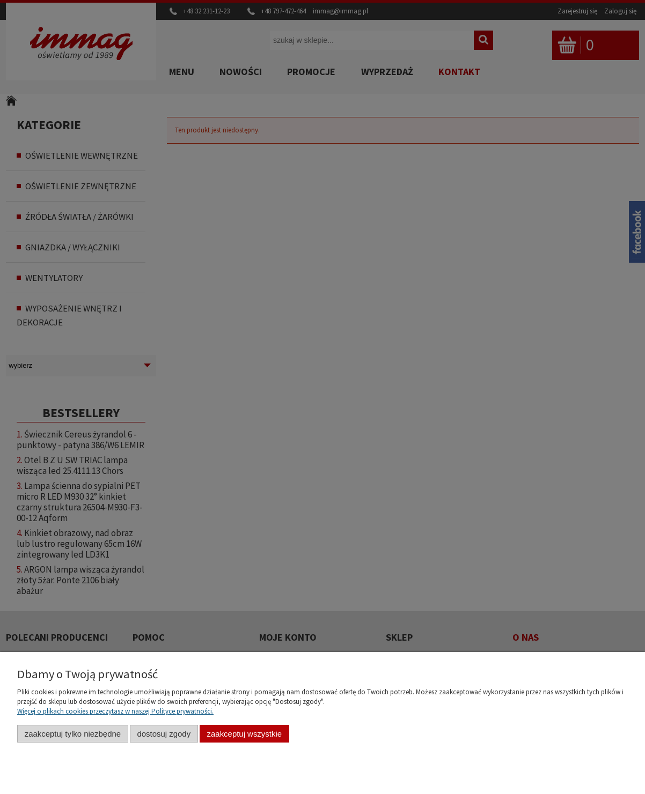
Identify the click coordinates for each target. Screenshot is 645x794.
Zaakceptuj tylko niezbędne (73, 733)
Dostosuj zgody (163, 733)
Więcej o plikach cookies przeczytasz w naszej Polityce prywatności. (115, 711)
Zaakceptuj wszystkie (244, 733)
